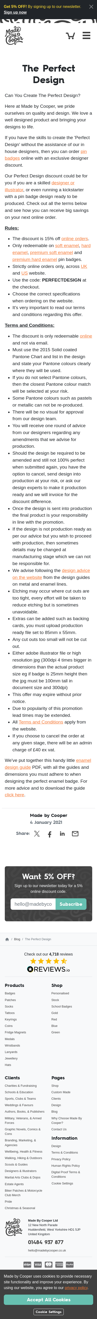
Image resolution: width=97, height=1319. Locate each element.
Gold (54, 1013)
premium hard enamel (34, 259)
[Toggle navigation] (86, 35)
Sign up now (15, 12)
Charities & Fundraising (21, 1085)
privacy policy (76, 1288)
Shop (55, 1085)
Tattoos (10, 1013)
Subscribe (71, 904)
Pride (8, 1201)
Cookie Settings (62, 1183)
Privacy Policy (61, 1159)
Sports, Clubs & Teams (20, 1098)
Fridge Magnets (15, 1032)
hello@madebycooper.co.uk (47, 1250)
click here (14, 794)
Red (54, 1019)
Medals (10, 1039)
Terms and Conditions (41, 722)
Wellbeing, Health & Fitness (23, 1151)
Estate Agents (14, 1184)
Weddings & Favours (19, 1105)
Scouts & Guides (16, 1164)
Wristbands (12, 1045)
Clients (56, 1098)
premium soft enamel (51, 252)
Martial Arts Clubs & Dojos (22, 1177)
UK (84, 266)
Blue (54, 1026)
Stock (55, 1000)
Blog (17, 939)
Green (55, 1032)
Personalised (60, 993)
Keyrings (11, 1019)
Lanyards (11, 1052)
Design (56, 1105)
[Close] (91, 6)
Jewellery (11, 1058)
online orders (74, 238)
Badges (10, 993)
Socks (9, 1006)
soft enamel (67, 245)
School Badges (61, 1006)
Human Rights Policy (65, 1165)
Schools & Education (19, 1092)
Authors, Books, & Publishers (25, 1111)
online (86, 336)
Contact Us (59, 1129)
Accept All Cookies (48, 1299)
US (24, 273)
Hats (8, 1065)
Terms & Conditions (64, 1152)
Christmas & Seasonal (20, 1208)
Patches (10, 1000)
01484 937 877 (45, 1242)
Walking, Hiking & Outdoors (23, 1158)
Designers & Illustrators (20, 1171)
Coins (9, 1026)
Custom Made (61, 1092)
